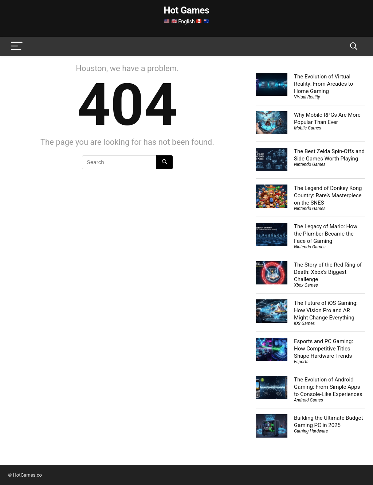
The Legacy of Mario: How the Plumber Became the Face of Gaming (325, 233)
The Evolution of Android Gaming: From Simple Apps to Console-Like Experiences (328, 386)
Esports (301, 361)
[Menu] (16, 46)
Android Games (308, 400)
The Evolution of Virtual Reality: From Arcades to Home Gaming (323, 83)
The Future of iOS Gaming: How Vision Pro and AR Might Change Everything (326, 310)
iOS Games (304, 323)
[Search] (353, 46)
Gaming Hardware (311, 431)
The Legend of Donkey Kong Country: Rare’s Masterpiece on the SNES (328, 195)
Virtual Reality (307, 97)
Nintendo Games (310, 164)
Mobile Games (307, 128)
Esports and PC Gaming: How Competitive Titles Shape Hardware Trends (323, 348)
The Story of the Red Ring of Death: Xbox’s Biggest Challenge (328, 272)
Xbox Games (306, 285)
